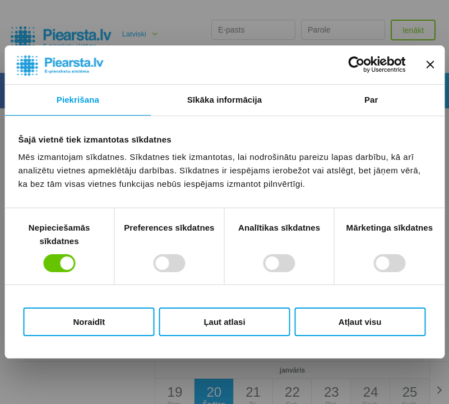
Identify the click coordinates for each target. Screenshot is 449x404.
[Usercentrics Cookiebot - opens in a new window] (356, 64)
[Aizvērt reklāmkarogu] (430, 64)
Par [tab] (371, 99)
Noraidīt (89, 322)
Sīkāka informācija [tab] (224, 99)
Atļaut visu (360, 322)
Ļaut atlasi (224, 322)
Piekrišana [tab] (78, 99)
